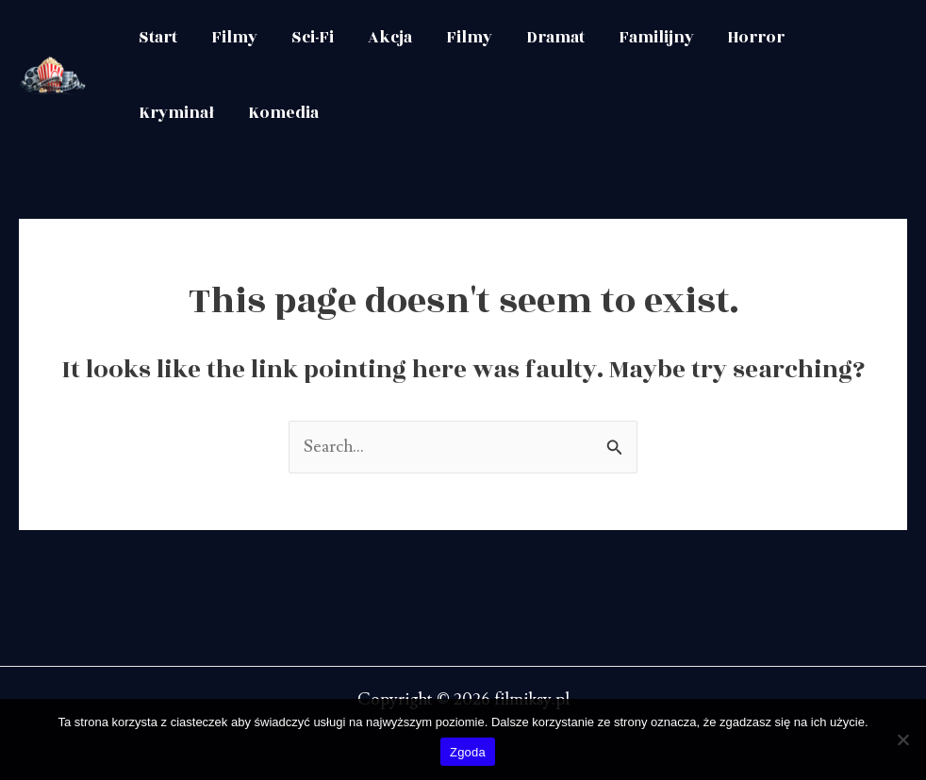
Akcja (390, 37)
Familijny (656, 37)
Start (158, 37)
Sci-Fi (312, 37)
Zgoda (468, 752)
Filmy (234, 37)
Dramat (555, 37)
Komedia (283, 113)
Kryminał (176, 113)
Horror (756, 37)
